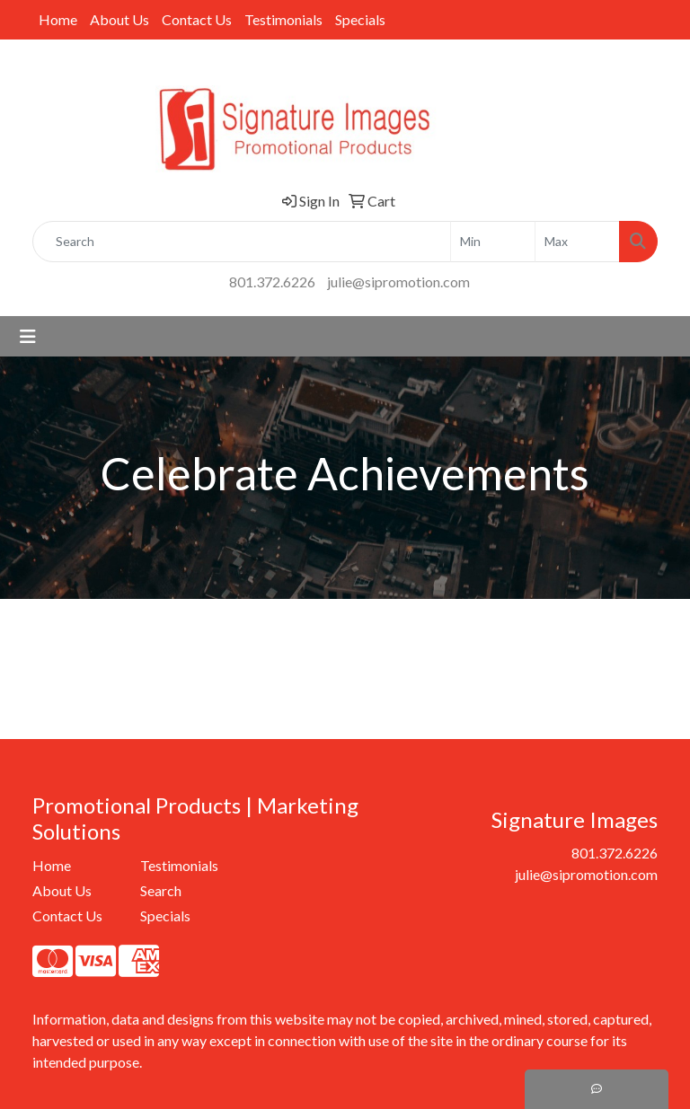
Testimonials (283, 19)
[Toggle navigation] (28, 336)
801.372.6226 (272, 281)
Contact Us (197, 19)
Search (160, 890)
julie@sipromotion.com (398, 281)
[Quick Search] (241, 241)
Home (58, 19)
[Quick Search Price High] (577, 241)
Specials (360, 19)
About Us (119, 19)
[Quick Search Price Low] (492, 241)
